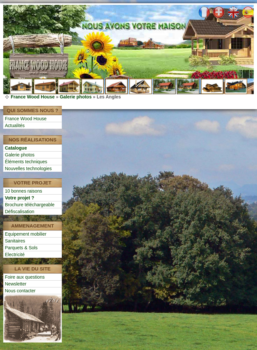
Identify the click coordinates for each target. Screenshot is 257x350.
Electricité (15, 254)
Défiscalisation (19, 211)
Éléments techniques (26, 161)
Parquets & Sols (21, 247)
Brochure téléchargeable (30, 204)
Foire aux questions (25, 277)
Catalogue (16, 148)
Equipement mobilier (26, 234)
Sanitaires (15, 240)
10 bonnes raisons (23, 191)
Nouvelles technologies (28, 168)
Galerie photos (76, 96)
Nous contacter (20, 290)
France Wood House (33, 96)
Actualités (15, 125)
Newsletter (15, 283)
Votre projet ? (19, 197)
